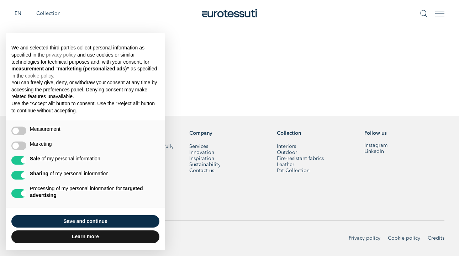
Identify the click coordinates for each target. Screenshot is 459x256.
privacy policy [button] (61, 55)
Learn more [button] (85, 236)
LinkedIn (374, 151)
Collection (48, 13)
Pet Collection (293, 170)
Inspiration (201, 158)
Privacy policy (364, 238)
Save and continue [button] (85, 221)
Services (198, 146)
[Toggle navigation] (439, 13)
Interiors (286, 146)
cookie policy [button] (39, 76)
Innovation (201, 152)
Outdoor (287, 152)
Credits (436, 238)
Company (200, 133)
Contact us (201, 170)
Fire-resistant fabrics (300, 158)
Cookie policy (404, 238)
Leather (285, 164)
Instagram (376, 145)
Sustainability (205, 164)
